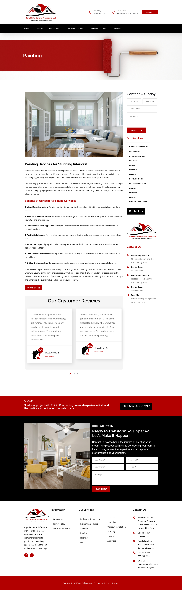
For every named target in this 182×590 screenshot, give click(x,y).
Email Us (135, 295)
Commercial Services (98, 29)
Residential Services (75, 29)
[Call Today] (90, 12)
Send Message (136, 130)
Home (26, 29)
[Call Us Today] (128, 267)
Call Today (97, 11)
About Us (39, 29)
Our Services (54, 29)
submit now (168, 489)
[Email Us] (128, 295)
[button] (70, 373)
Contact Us (117, 29)
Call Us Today (137, 267)
